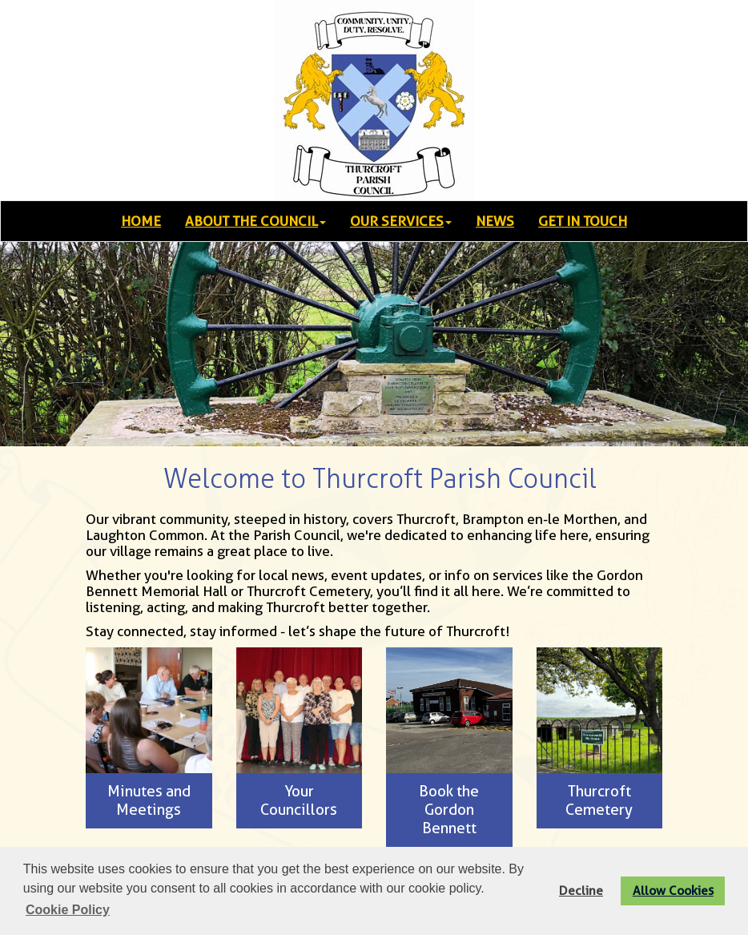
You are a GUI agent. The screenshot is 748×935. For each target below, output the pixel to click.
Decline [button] (581, 890)
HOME (141, 221)
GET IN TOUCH (582, 221)
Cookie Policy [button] (68, 910)
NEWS (495, 221)
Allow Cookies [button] (673, 890)
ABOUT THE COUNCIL (255, 221)
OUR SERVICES (401, 221)
